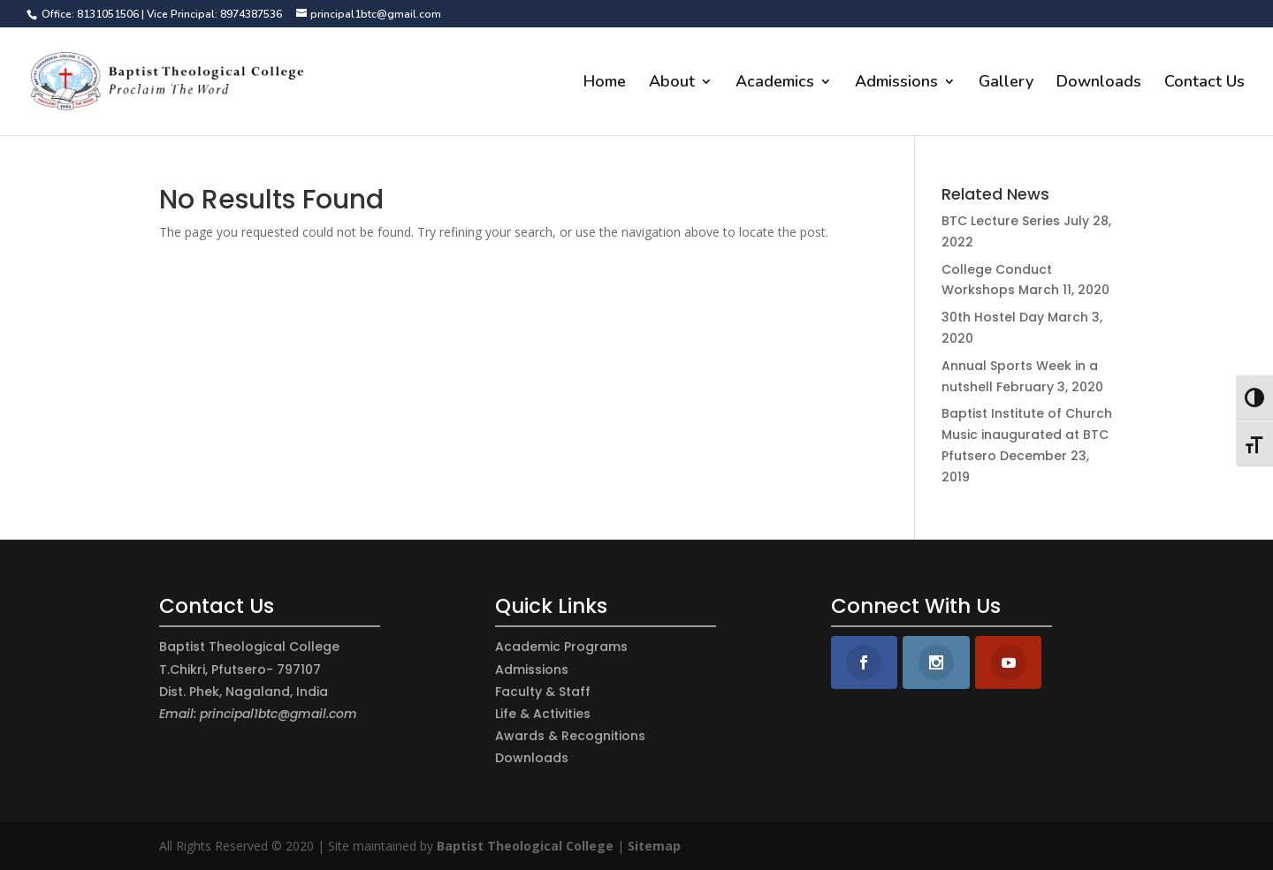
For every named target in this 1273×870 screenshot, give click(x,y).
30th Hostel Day (992, 317)
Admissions (896, 83)
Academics (775, 83)
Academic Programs (561, 646)
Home (604, 83)
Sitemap (654, 845)
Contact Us (1204, 83)
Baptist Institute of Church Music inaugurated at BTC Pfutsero (1026, 435)
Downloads (1098, 83)
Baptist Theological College (525, 845)
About (672, 83)
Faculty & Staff (543, 691)
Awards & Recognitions (570, 736)
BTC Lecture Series (1000, 221)
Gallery (1006, 83)
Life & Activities (543, 713)
